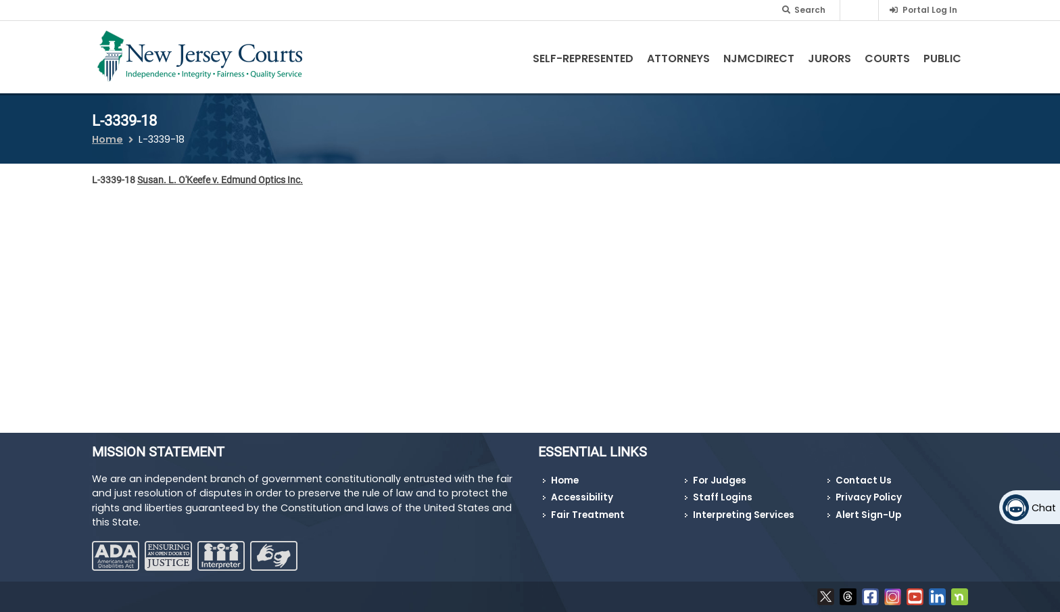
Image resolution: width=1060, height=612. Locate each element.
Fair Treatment (588, 515)
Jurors (829, 58)
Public (942, 58)
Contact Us (864, 480)
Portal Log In (929, 10)
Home (107, 139)
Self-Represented (583, 58)
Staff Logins (722, 497)
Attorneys (678, 58)
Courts (887, 58)
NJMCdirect (758, 58)
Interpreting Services (743, 515)
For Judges (719, 480)
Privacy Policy (869, 497)
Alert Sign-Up (868, 515)
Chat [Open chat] (1044, 508)
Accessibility (582, 497)
